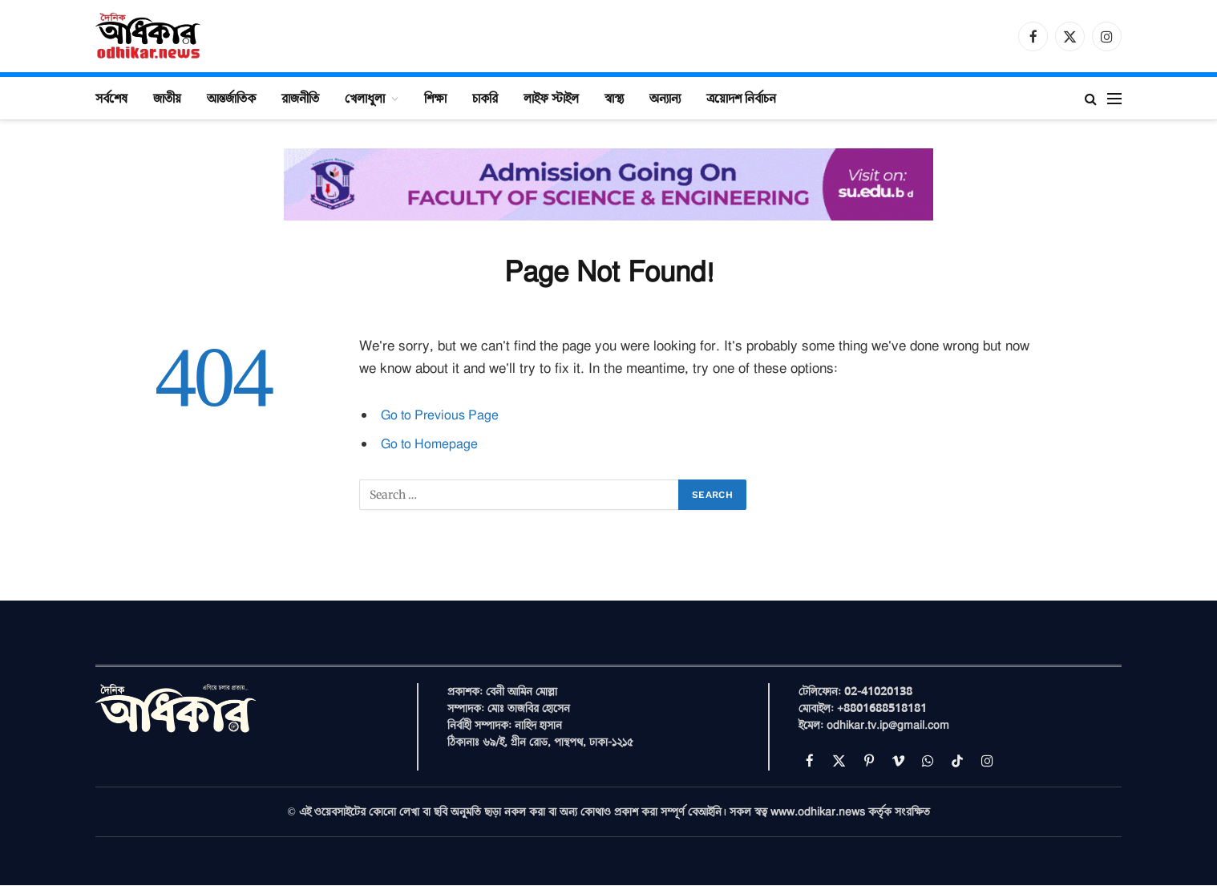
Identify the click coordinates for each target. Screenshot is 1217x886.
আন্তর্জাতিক (231, 98)
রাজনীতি (300, 98)
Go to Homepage (431, 444)
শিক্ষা (435, 98)
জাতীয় (167, 98)
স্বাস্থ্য (614, 98)
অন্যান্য (665, 98)
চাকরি (485, 98)
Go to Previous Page (443, 415)
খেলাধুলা (365, 98)
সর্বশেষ (111, 98)
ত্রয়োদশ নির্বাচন (741, 98)
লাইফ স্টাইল (551, 98)
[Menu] (1114, 98)
